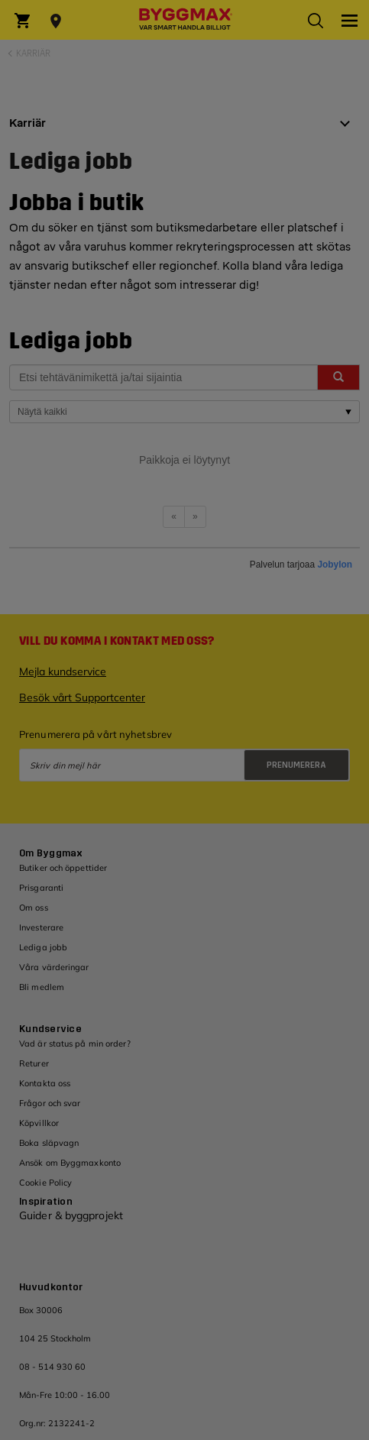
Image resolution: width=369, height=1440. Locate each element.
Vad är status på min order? (75, 1043)
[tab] (184, 129)
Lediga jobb (43, 947)
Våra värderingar (54, 967)
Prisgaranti (41, 887)
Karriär (33, 53)
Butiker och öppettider (63, 867)
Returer (34, 1063)
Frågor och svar (50, 1103)
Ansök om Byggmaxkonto (70, 1162)
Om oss (33, 907)
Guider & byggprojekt (71, 1215)
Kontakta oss (44, 1083)
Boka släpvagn (49, 1142)
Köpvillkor (39, 1123)
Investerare (41, 927)
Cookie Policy (45, 1182)
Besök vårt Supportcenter (82, 697)
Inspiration (46, 1202)
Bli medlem (41, 987)
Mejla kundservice (62, 671)
